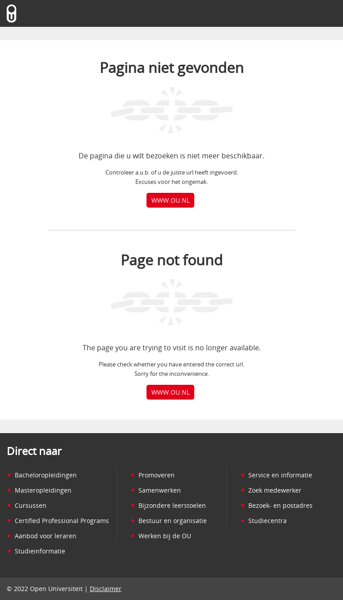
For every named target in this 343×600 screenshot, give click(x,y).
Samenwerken (155, 490)
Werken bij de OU (160, 536)
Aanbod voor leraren (41, 536)
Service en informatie (276, 475)
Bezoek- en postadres (276, 505)
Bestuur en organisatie (168, 520)
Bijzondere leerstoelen (168, 505)
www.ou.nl (170, 200)
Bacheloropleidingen (42, 475)
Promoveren (152, 475)
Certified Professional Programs (58, 520)
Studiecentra (263, 520)
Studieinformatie (36, 551)
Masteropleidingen (39, 490)
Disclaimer (105, 588)
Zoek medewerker (270, 490)
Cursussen (26, 505)
